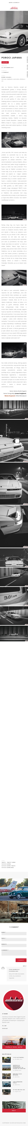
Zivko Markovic (14, 969)
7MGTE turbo (11, 862)
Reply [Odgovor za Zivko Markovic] (25, 966)
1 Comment (5, 72)
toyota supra (6, 864)
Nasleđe (5, 62)
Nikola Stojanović (10, 396)
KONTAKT (5, 1028)
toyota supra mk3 (7, 867)
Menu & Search (14, 2)
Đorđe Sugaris (6, 77)
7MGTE (3, 862)
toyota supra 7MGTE (8, 866)
